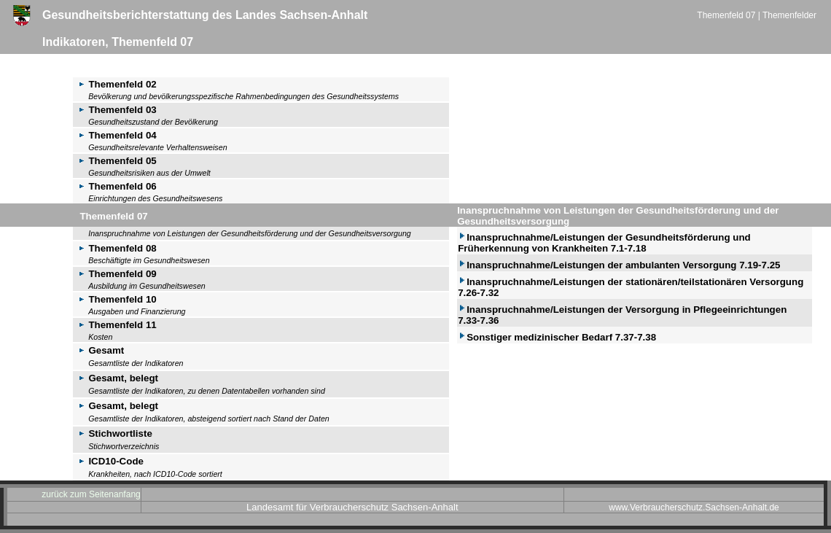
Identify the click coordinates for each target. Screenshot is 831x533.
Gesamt (98, 350)
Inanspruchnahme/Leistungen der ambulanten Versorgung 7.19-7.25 (619, 265)
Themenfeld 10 (115, 299)
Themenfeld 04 (115, 135)
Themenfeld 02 (115, 84)
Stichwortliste (112, 433)
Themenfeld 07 (727, 15)
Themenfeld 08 (115, 248)
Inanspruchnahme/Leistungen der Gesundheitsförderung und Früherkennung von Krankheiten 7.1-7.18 (604, 243)
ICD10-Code (108, 461)
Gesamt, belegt (115, 378)
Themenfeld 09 (115, 273)
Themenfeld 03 (115, 109)
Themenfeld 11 (115, 324)
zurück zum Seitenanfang (91, 494)
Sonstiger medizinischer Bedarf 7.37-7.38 (557, 337)
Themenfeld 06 (115, 186)
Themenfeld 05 (115, 160)
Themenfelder (789, 15)
